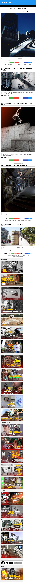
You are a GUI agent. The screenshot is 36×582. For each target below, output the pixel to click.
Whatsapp (11, 62)
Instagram (17, 62)
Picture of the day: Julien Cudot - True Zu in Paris (15, 165)
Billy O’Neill (14, 154)
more (10, 259)
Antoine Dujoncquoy (14, 64)
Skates (9, 5)
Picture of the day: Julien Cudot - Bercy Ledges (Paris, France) (16, 104)
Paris (23, 64)
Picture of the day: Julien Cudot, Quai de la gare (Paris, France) (17, 69)
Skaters (4, 5)
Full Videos (17, 5)
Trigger (20, 255)
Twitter (30, 62)
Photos (26, 64)
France (20, 64)
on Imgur (5, 95)
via (9, 95)
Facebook (26, 62)
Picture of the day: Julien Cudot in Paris (12, 224)
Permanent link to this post (18, 65)
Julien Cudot (20, 58)
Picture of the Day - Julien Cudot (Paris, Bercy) (14, 11)
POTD (30, 64)
